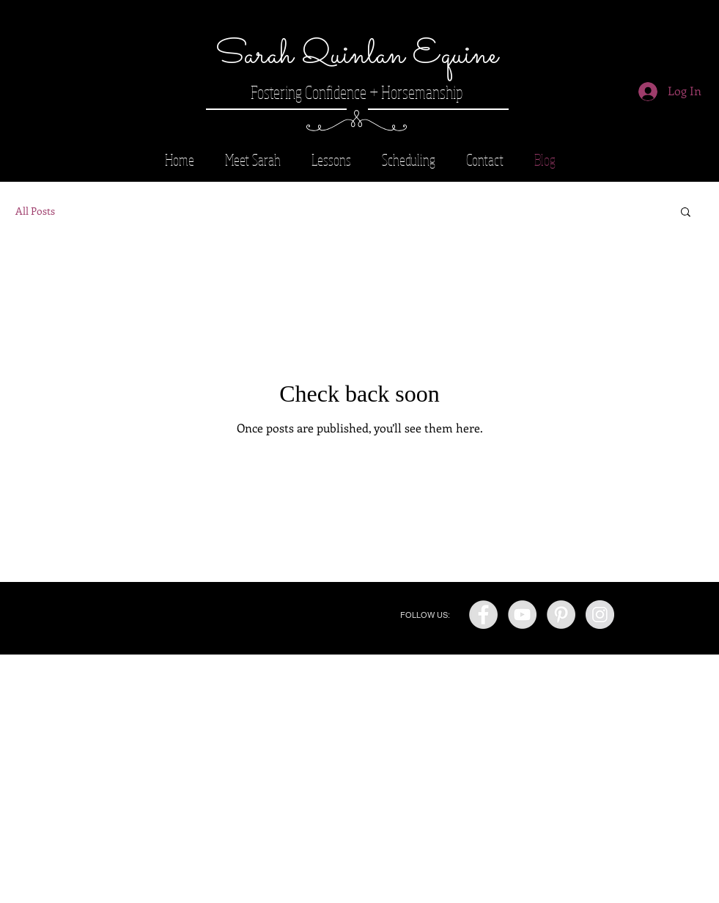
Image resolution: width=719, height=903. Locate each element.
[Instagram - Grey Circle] (600, 614)
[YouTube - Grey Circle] (522, 614)
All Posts (35, 211)
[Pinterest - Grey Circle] (561, 614)
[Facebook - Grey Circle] (483, 614)
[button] (686, 213)
